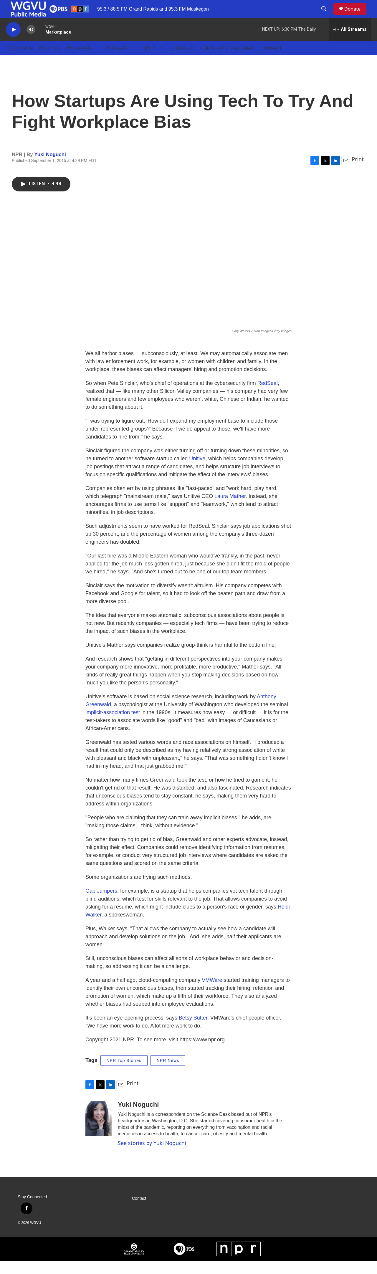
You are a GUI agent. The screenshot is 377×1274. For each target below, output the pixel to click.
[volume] (31, 42)
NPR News (168, 1073)
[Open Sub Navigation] (97, 61)
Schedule (182, 61)
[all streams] (350, 42)
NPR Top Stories (124, 1073)
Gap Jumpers (101, 904)
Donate (356, 15)
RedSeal (267, 396)
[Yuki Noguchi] (98, 1131)
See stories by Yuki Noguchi (152, 1156)
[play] (13, 42)
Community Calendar (227, 61)
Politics (49, 61)
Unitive (197, 472)
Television (19, 61)
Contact (271, 61)
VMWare (212, 993)
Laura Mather (230, 509)
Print (358, 172)
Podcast (116, 61)
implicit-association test (112, 726)
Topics (148, 61)
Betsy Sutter (193, 1031)
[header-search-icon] (326, 15)
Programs (79, 61)
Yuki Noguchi (50, 168)
